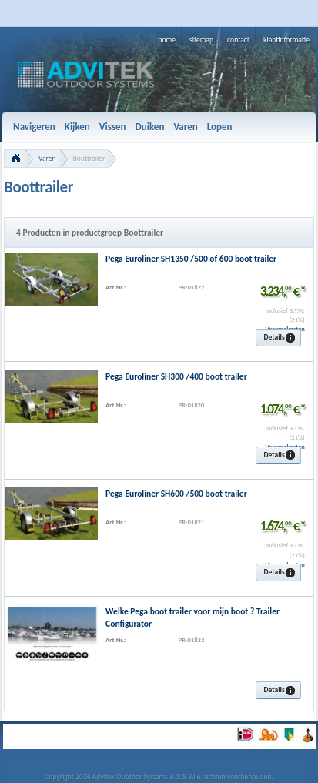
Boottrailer (89, 158)
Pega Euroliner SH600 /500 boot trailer (176, 493)
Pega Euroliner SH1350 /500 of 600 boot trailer (190, 258)
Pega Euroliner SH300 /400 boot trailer (176, 376)
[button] (278, 337)
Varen (47, 158)
